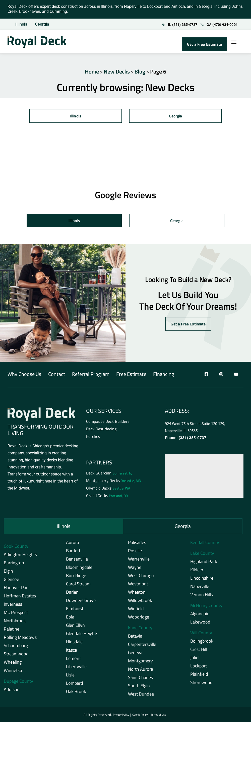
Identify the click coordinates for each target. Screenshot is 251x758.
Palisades (137, 544)
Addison (12, 691)
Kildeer (196, 572)
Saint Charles (140, 679)
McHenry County (206, 607)
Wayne (134, 569)
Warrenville (139, 561)
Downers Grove (81, 602)
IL (173, 25)
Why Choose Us (24, 374)
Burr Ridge (76, 577)
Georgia (42, 24)
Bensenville (77, 561)
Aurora (72, 544)
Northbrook (15, 622)
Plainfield (199, 676)
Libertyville (76, 668)
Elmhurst (74, 610)
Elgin (8, 573)
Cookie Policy (140, 717)
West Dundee (141, 696)
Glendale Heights (82, 635)
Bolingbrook (201, 643)
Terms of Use (160, 717)
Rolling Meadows (20, 639)
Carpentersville (142, 646)
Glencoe (11, 581)
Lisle (70, 677)
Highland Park (203, 563)
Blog (140, 71)
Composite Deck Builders (107, 422)
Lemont (73, 660)
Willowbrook (140, 602)
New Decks (117, 71)
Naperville (199, 588)
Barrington (14, 565)
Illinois (21, 24)
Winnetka (13, 672)
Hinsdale (74, 644)
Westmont (138, 586)
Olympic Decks (108, 490)
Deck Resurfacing (101, 430)
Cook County (16, 548)
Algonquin (200, 615)
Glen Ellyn (75, 627)
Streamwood (16, 656)
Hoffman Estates (20, 598)
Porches (93, 438)
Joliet (195, 659)
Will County (201, 635)
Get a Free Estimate (204, 44)
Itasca (71, 652)
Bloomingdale (79, 569)
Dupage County (18, 683)
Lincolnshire (201, 580)
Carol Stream (78, 586)
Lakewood (200, 624)
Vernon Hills (201, 596)
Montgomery (140, 663)
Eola (70, 619)
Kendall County (204, 544)
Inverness (13, 606)
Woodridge (138, 619)
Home (92, 71)
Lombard (74, 685)
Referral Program (99, 374)
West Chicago (141, 577)
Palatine (11, 631)
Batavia (135, 638)
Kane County (140, 630)
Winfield (136, 610)
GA (216, 25)
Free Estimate (145, 374)
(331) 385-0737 (193, 438)
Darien (72, 594)
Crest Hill (198, 651)
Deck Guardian (109, 474)
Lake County (202, 555)
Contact (61, 374)
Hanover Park (17, 589)
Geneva (135, 654)
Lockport (198, 668)
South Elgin (139, 687)
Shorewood (201, 684)
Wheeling (13, 664)
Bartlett (73, 552)
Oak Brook (76, 693)
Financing (181, 374)
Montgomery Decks (113, 482)
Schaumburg (16, 647)
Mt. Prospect (16, 614)
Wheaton (137, 594)
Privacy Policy (119, 717)
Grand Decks (107, 498)
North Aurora (140, 671)
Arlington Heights (20, 556)
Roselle (135, 552)
